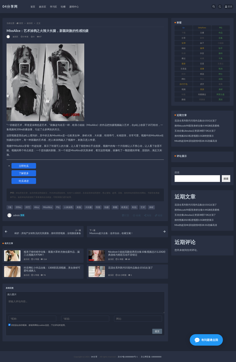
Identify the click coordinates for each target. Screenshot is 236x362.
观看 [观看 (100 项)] (221, 84)
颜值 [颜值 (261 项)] (184, 99)
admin (16, 215)
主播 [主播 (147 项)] (202, 32)
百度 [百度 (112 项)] (202, 63)
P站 (58, 207)
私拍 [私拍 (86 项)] (221, 68)
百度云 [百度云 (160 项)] (221, 63)
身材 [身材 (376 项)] (221, 89)
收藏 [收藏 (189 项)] (202, 58)
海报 (147, 215)
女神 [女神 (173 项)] (184, 43)
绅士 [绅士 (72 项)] (221, 74)
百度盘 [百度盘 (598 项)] (184, 68)
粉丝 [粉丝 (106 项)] (184, 74)
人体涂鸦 (68, 207)
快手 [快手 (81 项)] (221, 48)
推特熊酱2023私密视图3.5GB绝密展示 (194, 135)
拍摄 (106, 207)
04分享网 (10, 6)
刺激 (79, 207)
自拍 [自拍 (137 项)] (221, 79)
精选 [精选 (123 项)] (202, 74)
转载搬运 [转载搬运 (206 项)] (202, 94)
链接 (158, 215)
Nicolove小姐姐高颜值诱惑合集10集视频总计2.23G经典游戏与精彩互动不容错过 (137, 253)
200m (18, 207)
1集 (9, 207)
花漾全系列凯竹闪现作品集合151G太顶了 (130, 267)
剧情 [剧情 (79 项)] (202, 38)
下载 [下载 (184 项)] (184, 32)
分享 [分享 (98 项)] (184, 38)
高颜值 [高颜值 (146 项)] (202, 99)
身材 (151, 207)
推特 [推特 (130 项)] (221, 53)
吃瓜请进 (24, 180)
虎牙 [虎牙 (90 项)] (202, 84)
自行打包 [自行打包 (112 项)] (183, 84)
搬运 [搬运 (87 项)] (184, 58)
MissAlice (47, 207)
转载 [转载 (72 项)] (184, 94)
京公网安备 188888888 (151, 356)
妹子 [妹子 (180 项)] (202, 43)
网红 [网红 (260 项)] (184, 79)
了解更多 (24, 173)
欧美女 (124, 207)
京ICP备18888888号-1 (128, 356)
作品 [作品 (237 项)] (221, 32)
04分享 (94, 356)
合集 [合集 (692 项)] (221, 38)
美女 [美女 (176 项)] (202, 79)
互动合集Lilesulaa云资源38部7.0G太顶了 (195, 130)
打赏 (125, 215)
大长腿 (88, 207)
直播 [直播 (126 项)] (202, 68)
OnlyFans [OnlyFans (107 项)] (202, 27)
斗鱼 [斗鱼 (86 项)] (221, 58)
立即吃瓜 (24, 165)
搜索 (177, 172)
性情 (98, 207)
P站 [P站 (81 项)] (220, 27)
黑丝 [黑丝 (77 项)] (221, 99)
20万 (27, 207)
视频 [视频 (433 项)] (184, 89)
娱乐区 (30, 23)
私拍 (134, 207)
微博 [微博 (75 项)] (202, 48)
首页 (21, 23)
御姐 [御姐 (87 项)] (184, 48)
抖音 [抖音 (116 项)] (202, 53)
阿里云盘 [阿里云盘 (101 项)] (221, 94)
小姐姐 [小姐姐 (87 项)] (221, 43)
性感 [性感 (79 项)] (184, 53)
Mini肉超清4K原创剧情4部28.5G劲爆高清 (196, 140)
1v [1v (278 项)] (183, 27)
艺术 (143, 207)
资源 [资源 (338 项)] (202, 89)
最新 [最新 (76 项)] (184, 63)
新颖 (115, 207)
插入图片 (12, 294)
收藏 (137, 215)
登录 (228, 6)
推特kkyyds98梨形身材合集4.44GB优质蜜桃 (197, 125)
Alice (36, 207)
